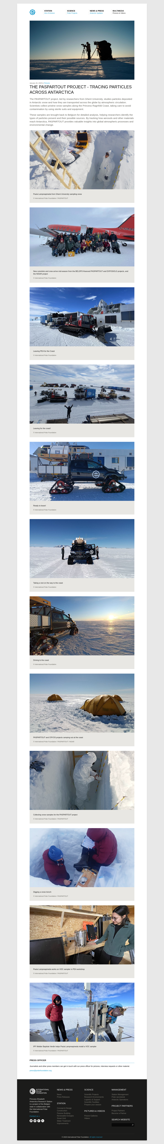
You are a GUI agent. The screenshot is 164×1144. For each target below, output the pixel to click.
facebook (38, 1120)
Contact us (34, 1116)
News (59, 1094)
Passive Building (63, 1113)
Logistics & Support (92, 1100)
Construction (62, 1111)
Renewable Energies (65, 1116)
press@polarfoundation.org (41, 1071)
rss (42, 1120)
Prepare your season (92, 1105)
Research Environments (94, 1097)
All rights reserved (96, 1137)
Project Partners (118, 1111)
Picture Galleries (91, 1116)
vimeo (34, 1120)
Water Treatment (63, 1121)
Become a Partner (119, 1113)
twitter (31, 1120)
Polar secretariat (118, 1097)
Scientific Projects (91, 1094)
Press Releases (63, 1097)
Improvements (62, 1123)
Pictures (47, 83)
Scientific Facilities (91, 1102)
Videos (87, 1118)
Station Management (120, 1094)
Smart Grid (61, 1118)
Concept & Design (64, 1108)
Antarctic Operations (120, 1100)
